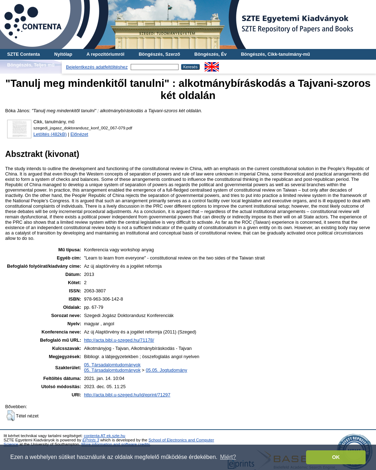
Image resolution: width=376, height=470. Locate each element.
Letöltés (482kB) (50, 134)
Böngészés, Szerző (159, 54)
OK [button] (336, 457)
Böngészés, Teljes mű (31, 65)
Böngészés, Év (210, 54)
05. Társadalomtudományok (112, 364)
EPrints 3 (90, 440)
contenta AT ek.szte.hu (104, 436)
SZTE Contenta (23, 54)
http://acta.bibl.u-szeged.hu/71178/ (119, 340)
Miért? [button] (228, 457)
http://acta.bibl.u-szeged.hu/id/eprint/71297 (127, 394)
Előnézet (79, 134)
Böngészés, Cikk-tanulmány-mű (275, 54)
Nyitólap (63, 54)
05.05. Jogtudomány (166, 370)
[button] (10, 415)
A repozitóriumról (105, 54)
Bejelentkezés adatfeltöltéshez (97, 67)
